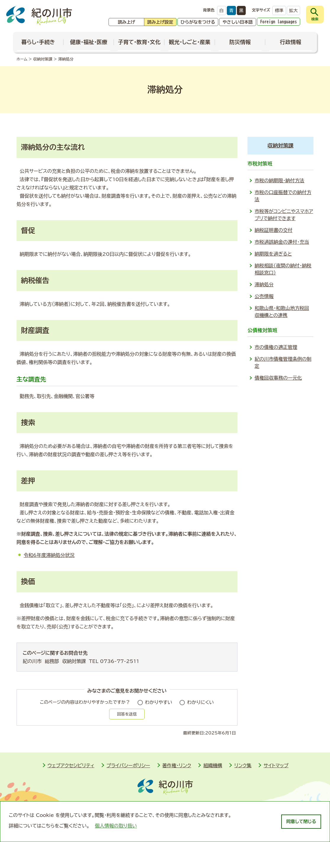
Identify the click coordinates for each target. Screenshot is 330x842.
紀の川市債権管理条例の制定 (283, 362)
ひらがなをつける (198, 22)
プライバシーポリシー (128, 765)
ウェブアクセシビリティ (71, 765)
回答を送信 (127, 714)
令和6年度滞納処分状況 (49, 555)
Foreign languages (278, 21)
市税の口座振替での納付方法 (283, 196)
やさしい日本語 (237, 22)
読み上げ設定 (160, 22)
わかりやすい (158, 702)
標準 (279, 10)
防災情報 (240, 42)
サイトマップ (275, 765)
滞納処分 (264, 284)
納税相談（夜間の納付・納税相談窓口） (283, 269)
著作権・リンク (176, 765)
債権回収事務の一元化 (278, 378)
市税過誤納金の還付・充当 (282, 242)
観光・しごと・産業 (189, 42)
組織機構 (212, 765)
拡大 (293, 10)
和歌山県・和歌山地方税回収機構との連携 (282, 312)
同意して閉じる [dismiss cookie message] (301, 821)
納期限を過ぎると (273, 253)
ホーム (22, 59)
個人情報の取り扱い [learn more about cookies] (116, 825)
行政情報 (290, 42)
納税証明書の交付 (273, 230)
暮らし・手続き (38, 42)
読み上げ (126, 22)
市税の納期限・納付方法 (279, 180)
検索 (314, 19)
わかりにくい (200, 702)
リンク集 (242, 765)
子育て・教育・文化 (139, 42)
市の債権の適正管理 (276, 347)
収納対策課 (42, 59)
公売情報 (264, 296)
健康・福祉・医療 (88, 42)
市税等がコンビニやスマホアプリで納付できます (284, 215)
